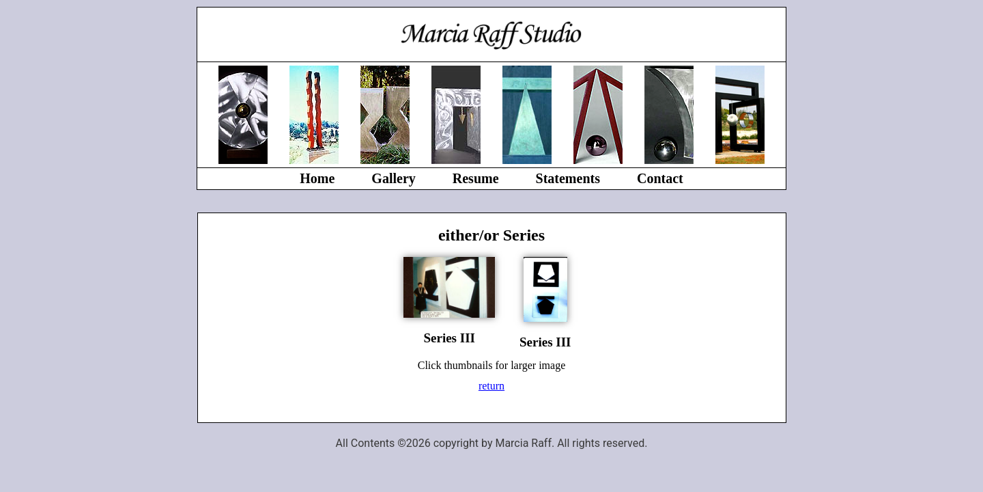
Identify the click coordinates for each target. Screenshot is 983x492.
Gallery (393, 178)
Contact (660, 178)
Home (317, 178)
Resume (476, 178)
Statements (568, 178)
